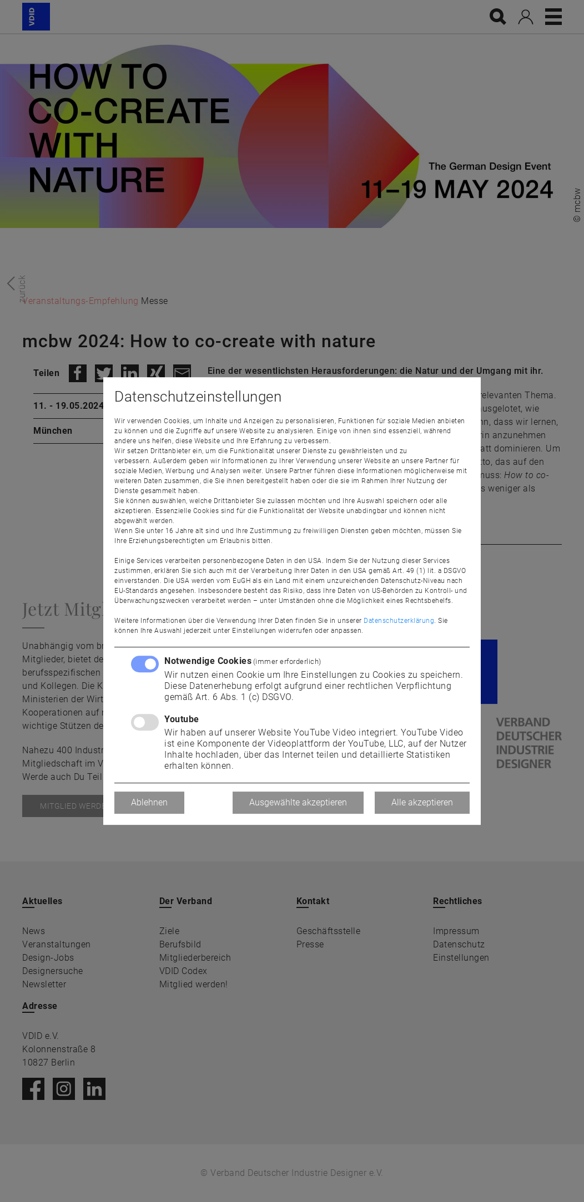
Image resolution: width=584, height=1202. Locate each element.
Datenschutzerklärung (399, 621)
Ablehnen (149, 802)
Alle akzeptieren (422, 802)
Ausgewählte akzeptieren (298, 802)
